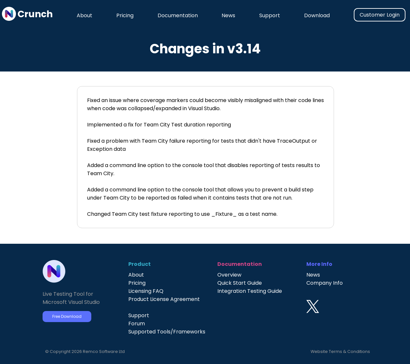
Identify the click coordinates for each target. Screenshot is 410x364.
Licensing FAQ (145, 291)
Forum (136, 323)
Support (269, 15)
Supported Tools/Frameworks (166, 331)
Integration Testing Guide (249, 291)
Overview (229, 275)
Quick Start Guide (239, 283)
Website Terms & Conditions (340, 351)
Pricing (125, 15)
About (84, 15)
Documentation (178, 15)
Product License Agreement (164, 299)
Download (317, 15)
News (228, 15)
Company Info (324, 283)
